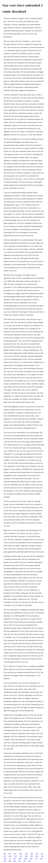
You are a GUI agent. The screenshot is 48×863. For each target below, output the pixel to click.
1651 (15, 853)
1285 (26, 856)
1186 (31, 858)
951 (29, 861)
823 (37, 853)
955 (15, 858)
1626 (25, 858)
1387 (42, 856)
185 (10, 861)
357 (42, 853)
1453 (31, 853)
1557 (15, 856)
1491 (10, 856)
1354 (5, 858)
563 (5, 861)
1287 (20, 853)
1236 (20, 858)
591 (36, 858)
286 (41, 858)
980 (15, 861)
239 (21, 856)
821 (24, 861)
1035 (36, 856)
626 (10, 853)
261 (20, 861)
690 (5, 853)
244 (5, 856)
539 (31, 856)
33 (10, 858)
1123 (26, 853)
